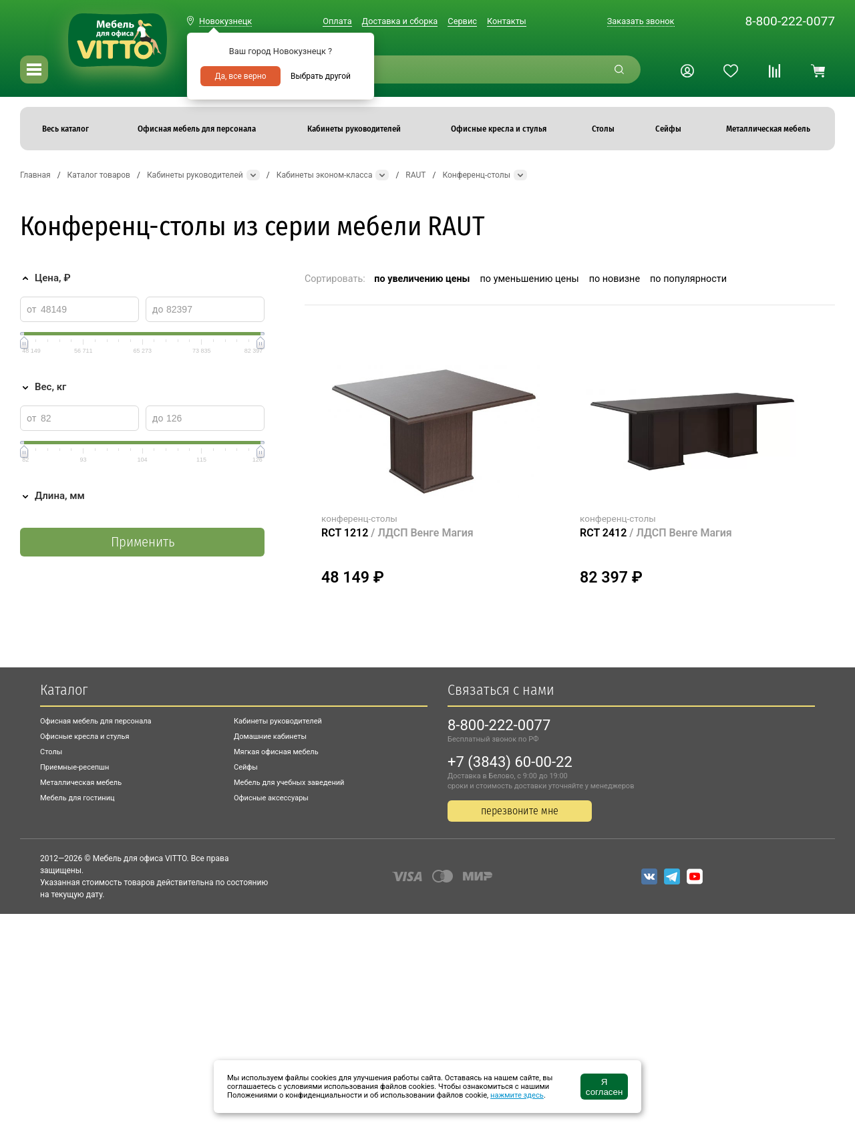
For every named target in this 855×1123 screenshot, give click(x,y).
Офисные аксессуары (271, 798)
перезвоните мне (519, 810)
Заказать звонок (641, 21)
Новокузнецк (225, 21)
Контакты (506, 21)
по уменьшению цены (529, 279)
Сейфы (246, 767)
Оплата (337, 21)
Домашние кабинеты (270, 736)
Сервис (462, 21)
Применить (142, 542)
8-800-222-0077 (790, 21)
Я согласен (604, 1087)
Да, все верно (240, 76)
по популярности (688, 279)
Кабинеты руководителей (278, 721)
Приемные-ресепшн (74, 767)
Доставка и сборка (400, 21)
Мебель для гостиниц (77, 798)
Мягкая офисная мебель (276, 752)
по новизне (614, 279)
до (157, 309)
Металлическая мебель (81, 782)
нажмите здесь (517, 1095)
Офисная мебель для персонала (96, 721)
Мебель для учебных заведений (289, 782)
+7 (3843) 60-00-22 (510, 762)
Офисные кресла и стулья (84, 736)
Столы (51, 752)
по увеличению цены (422, 279)
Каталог (64, 690)
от (32, 309)
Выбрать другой (321, 76)
